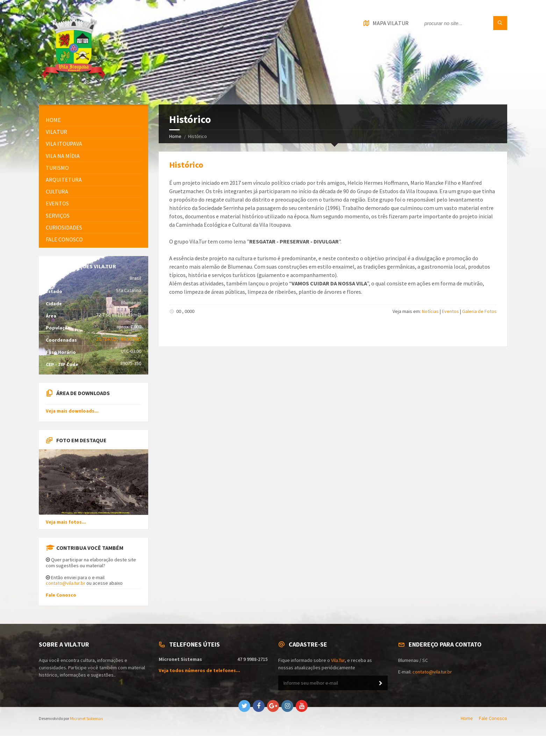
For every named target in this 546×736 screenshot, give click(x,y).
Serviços (58, 215)
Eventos (450, 311)
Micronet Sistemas (86, 718)
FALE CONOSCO (64, 239)
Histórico (186, 164)
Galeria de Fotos (479, 311)
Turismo (57, 167)
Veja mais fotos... (66, 522)
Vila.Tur (56, 131)
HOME (53, 119)
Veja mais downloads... (72, 411)
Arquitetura (64, 179)
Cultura (57, 191)
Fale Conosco (61, 595)
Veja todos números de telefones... (199, 670)
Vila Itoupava (64, 143)
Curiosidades (64, 227)
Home (175, 136)
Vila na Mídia (63, 155)
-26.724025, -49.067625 (118, 339)
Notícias (430, 311)
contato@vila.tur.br (65, 583)
